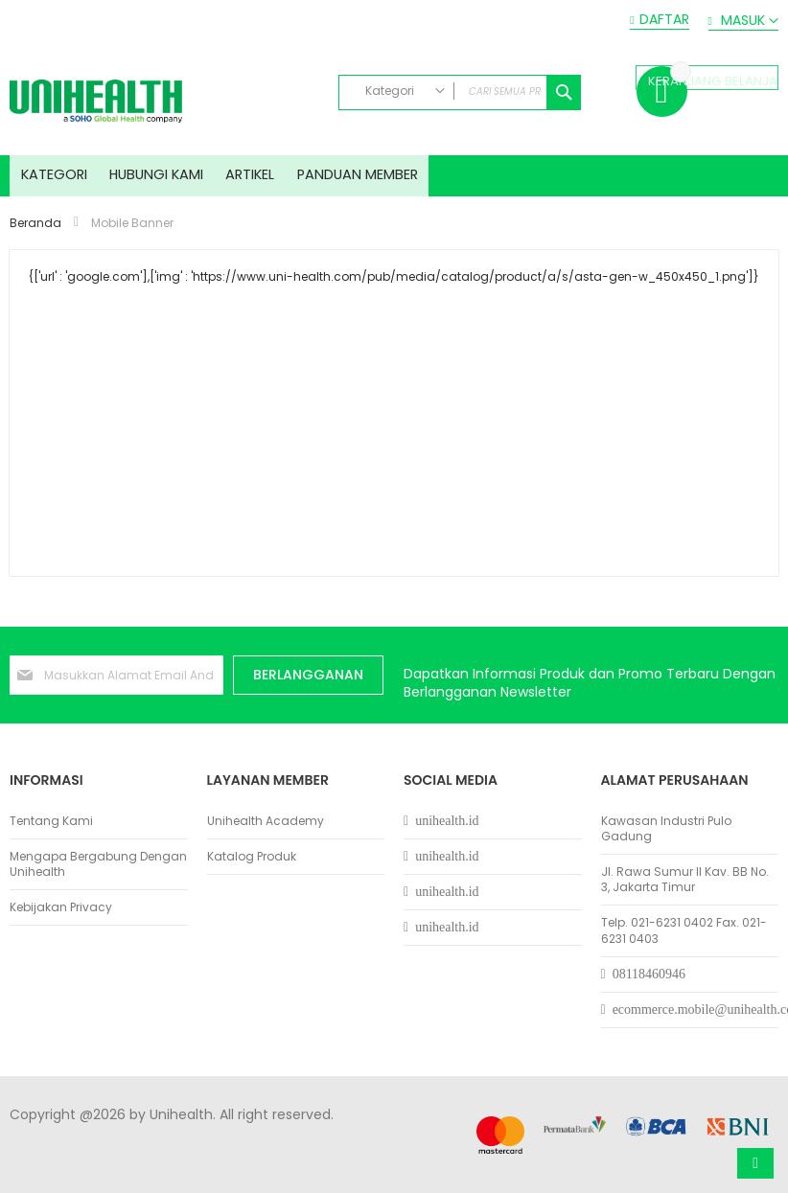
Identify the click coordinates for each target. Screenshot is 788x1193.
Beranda (37, 235)
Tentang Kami (51, 821)
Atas (755, 1163)
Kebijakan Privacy (61, 908)
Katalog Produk (251, 856)
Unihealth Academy (265, 821)
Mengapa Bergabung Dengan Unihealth (98, 864)
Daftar (664, 20)
